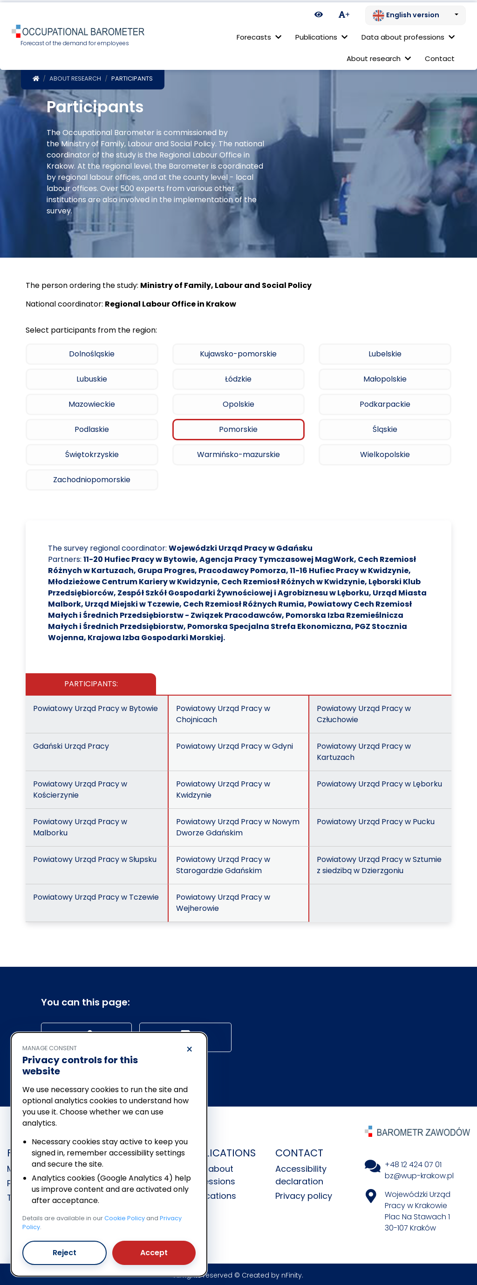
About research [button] (379, 56)
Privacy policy (303, 1193)
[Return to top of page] (465, 1245)
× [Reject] (189, 1047)
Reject (64, 1250)
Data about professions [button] (408, 35)
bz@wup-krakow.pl (419, 1173)
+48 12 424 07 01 (413, 1162)
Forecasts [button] (259, 35)
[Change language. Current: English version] (415, 13)
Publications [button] (321, 35)
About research (75, 76)
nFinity (291, 1273)
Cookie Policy (124, 1216)
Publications (211, 1193)
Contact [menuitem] (440, 56)
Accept (154, 1250)
